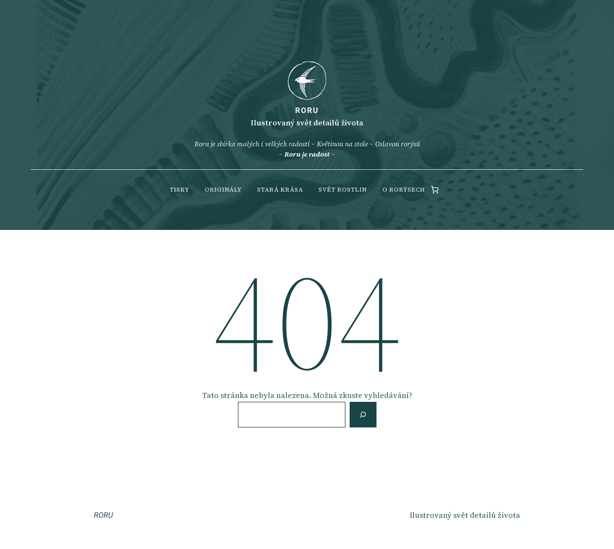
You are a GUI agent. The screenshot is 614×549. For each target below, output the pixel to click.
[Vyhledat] (363, 414)
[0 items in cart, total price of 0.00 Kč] (434, 189)
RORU (307, 110)
